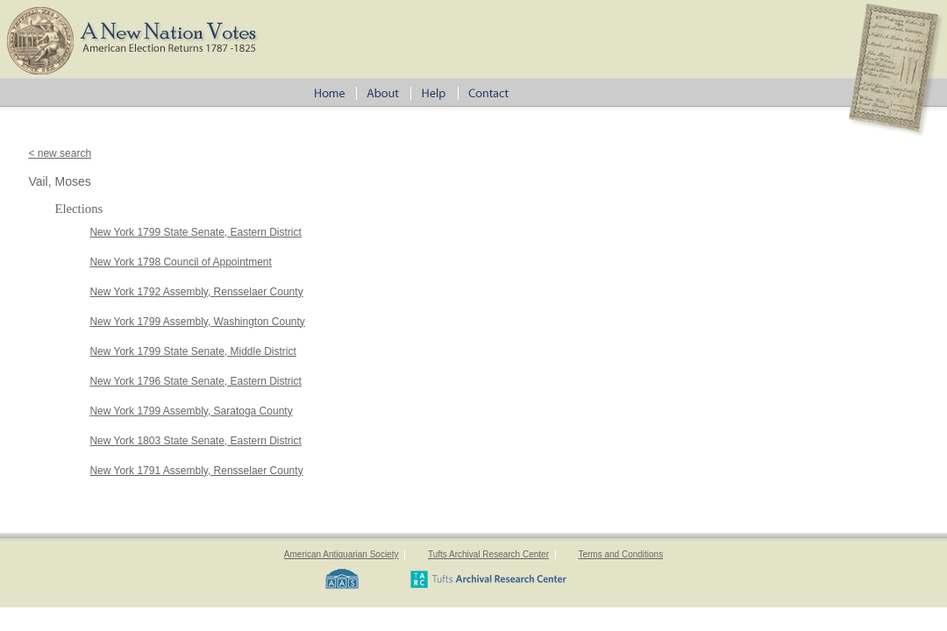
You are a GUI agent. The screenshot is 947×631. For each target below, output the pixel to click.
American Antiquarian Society (341, 554)
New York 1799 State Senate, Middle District (192, 351)
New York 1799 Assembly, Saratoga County (190, 411)
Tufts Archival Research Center (488, 554)
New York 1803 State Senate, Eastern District (195, 441)
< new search (59, 153)
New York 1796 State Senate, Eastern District (195, 381)
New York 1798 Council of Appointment (180, 262)
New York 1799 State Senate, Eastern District (195, 232)
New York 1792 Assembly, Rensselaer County (196, 292)
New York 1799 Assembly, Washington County (196, 322)
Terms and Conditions (620, 554)
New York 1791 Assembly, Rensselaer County (196, 470)
